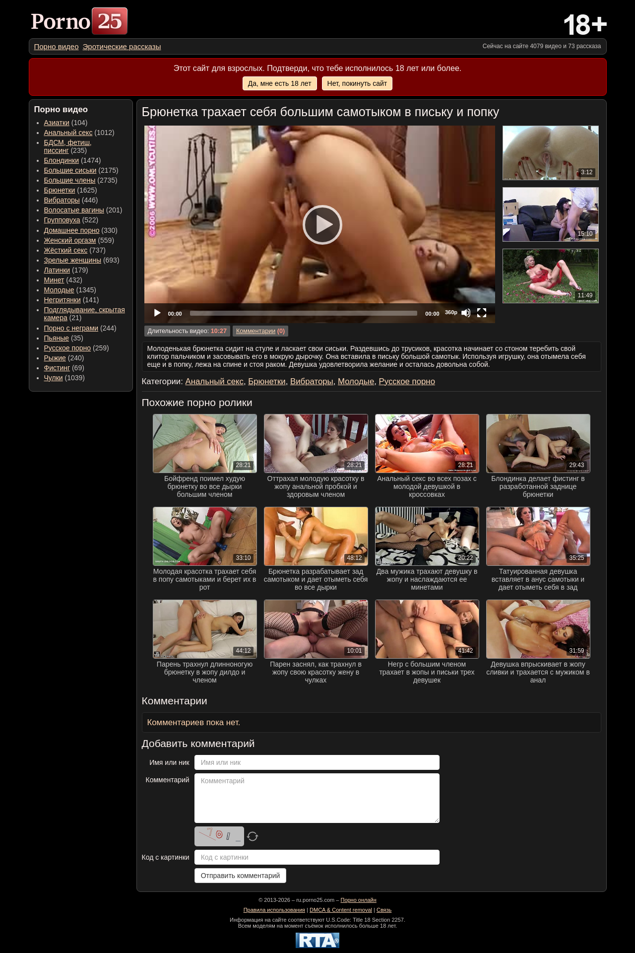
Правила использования (274, 910)
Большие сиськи (70, 170)
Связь (384, 910)
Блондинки (61, 160)
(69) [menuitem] (64, 368)
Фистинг (57, 368)
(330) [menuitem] (81, 230)
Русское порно (67, 348)
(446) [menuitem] (71, 200)
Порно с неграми (71, 328)
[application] (319, 224)
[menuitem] (56, 46)
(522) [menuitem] (71, 220)
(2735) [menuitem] (81, 180)
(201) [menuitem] (83, 210)
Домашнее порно (72, 230)
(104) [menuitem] (66, 123)
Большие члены (70, 180)
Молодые (59, 290)
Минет (54, 280)
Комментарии (255, 331)
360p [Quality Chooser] (451, 312)
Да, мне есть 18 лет (280, 83)
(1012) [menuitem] (79, 132)
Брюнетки (59, 190)
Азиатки (56, 123)
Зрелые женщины (73, 260)
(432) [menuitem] (63, 280)
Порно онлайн (358, 900)
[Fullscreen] (481, 312)
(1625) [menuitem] (70, 190)
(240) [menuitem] (64, 358)
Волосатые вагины (74, 210)
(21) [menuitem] (84, 314)
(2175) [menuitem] (81, 170)
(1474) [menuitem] (72, 160)
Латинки (57, 270)
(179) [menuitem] (66, 270)
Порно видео (56, 46)
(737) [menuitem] (75, 250)
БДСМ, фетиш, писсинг (68, 146)
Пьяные (56, 338)
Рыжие (55, 358)
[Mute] (465, 312)
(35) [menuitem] (63, 338)
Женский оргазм (70, 240)
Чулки (53, 378)
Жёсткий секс (66, 250)
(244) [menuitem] (80, 328)
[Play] (319, 224)
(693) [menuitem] (82, 260)
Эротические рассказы (122, 46)
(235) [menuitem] (68, 146)
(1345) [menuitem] (70, 290)
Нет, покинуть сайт (357, 83)
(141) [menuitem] (71, 300)
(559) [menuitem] (79, 240)
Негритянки (62, 300)
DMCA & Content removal (341, 910)
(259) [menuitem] (76, 348)
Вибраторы (62, 200)
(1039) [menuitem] (64, 378)
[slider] (304, 313)
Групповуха (62, 220)
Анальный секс (68, 132)
